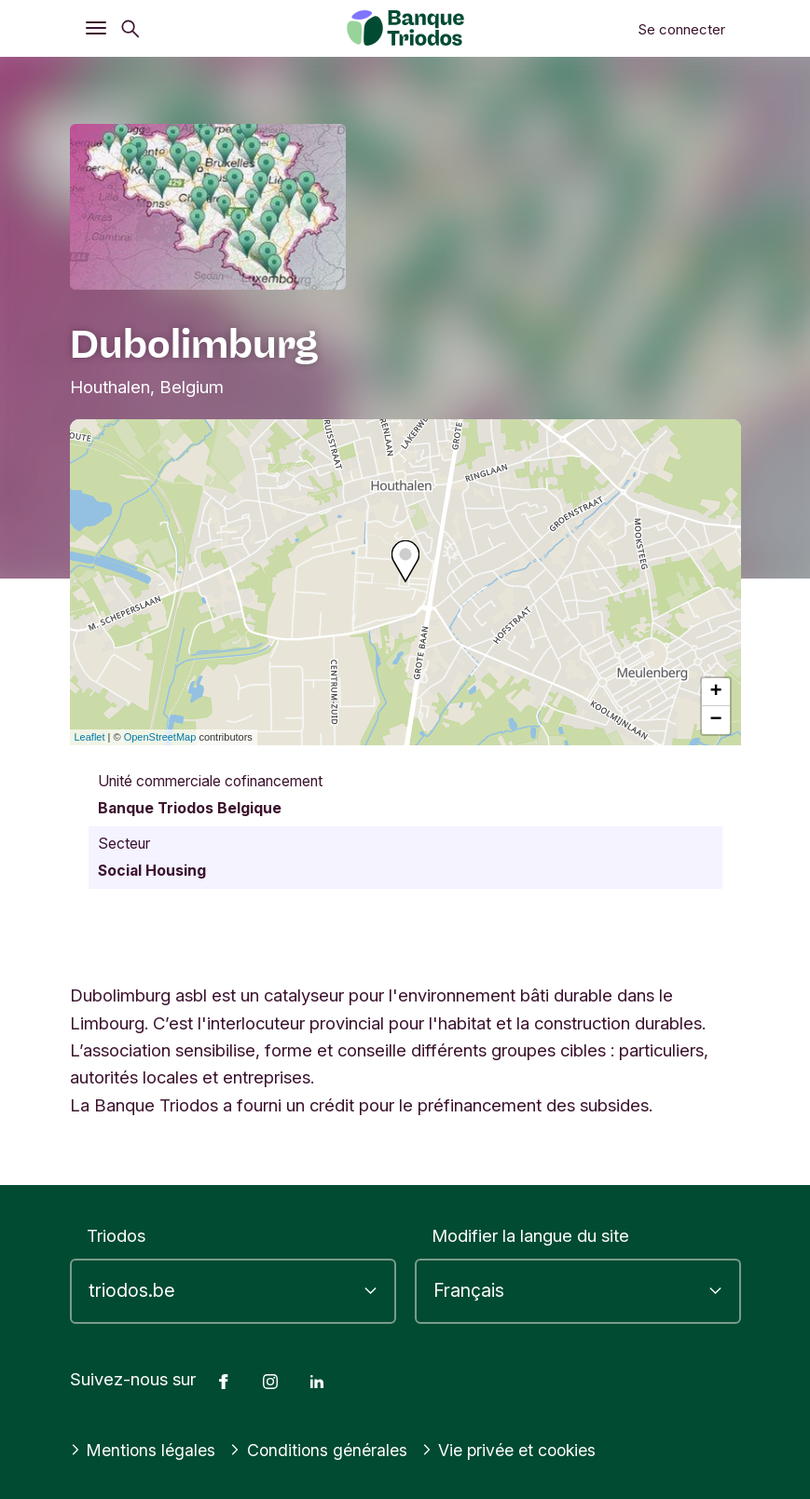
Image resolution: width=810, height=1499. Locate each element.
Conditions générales (325, 1449)
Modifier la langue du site (530, 1235)
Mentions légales (145, 1449)
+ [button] (715, 692)
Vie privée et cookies (523, 1449)
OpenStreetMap (160, 737)
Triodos (116, 1235)
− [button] (715, 720)
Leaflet (90, 737)
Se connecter (681, 29)
